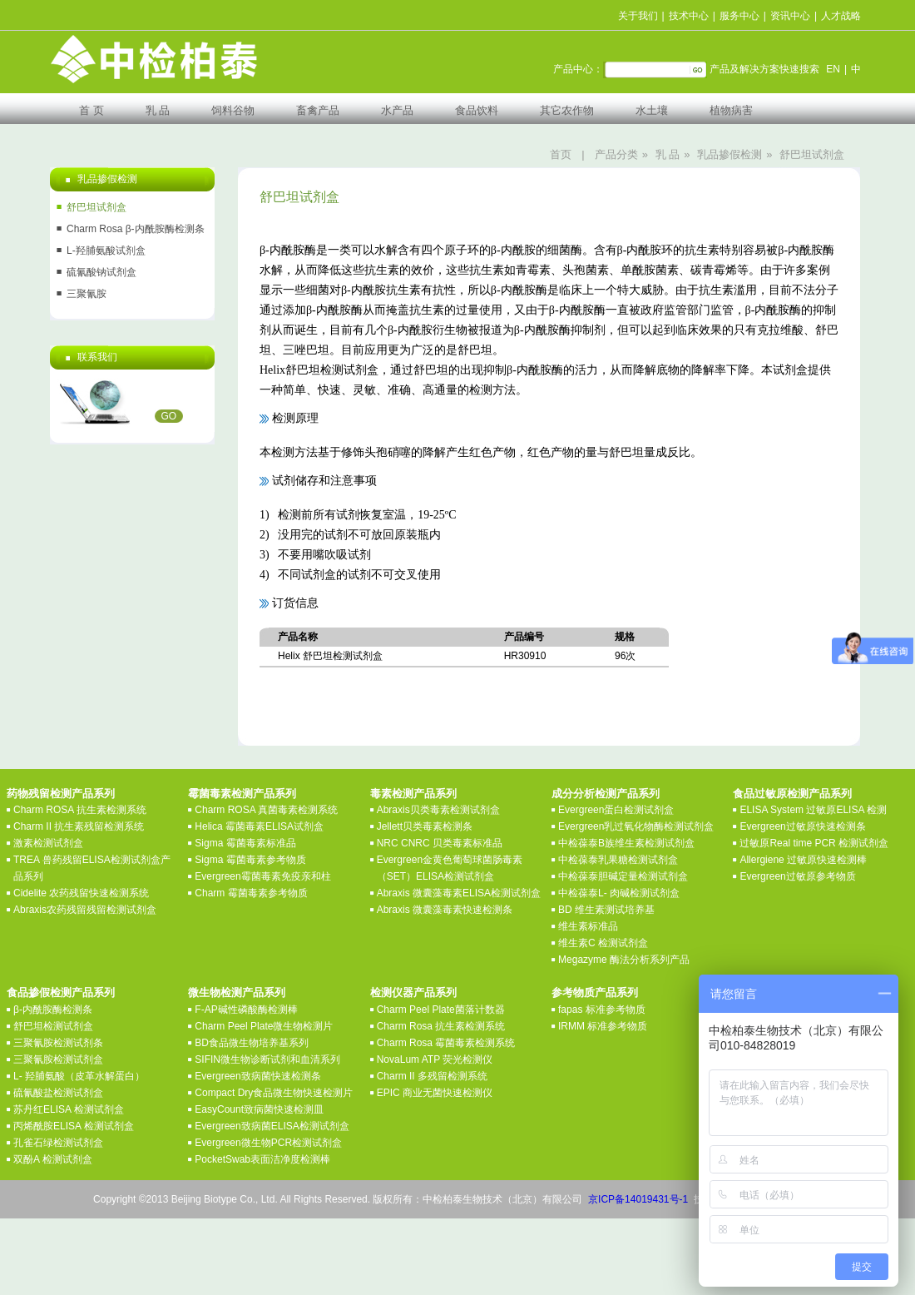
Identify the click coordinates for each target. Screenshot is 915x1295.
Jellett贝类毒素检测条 (424, 826)
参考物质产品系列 (594, 992)
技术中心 (689, 16)
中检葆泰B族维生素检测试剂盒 (626, 843)
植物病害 (731, 110)
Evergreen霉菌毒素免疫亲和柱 (262, 876)
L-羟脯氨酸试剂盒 (106, 250)
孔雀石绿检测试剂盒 (58, 1143)
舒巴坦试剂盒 (811, 154)
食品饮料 (476, 110)
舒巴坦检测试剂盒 (53, 1026)
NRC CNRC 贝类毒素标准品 (439, 843)
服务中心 (739, 16)
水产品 (397, 110)
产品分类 (616, 154)
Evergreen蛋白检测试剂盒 (616, 810)
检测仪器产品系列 (413, 992)
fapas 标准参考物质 (601, 1009)
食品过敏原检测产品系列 (792, 793)
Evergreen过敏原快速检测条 (802, 826)
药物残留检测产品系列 (61, 793)
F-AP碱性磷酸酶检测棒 (246, 1009)
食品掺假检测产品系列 (61, 992)
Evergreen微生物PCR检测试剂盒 (268, 1143)
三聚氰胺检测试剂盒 (58, 1059)
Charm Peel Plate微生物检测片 (264, 1026)
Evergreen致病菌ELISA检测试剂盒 (272, 1126)
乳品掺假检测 (729, 154)
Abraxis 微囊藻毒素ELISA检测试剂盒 (459, 893)
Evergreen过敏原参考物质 (797, 876)
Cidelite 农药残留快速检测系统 (81, 893)
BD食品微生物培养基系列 (252, 1043)
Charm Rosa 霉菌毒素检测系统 (446, 1043)
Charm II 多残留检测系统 (432, 1076)
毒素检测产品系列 (413, 793)
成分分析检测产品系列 (605, 793)
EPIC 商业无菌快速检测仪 (434, 1093)
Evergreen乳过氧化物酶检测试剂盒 (636, 826)
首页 (560, 154)
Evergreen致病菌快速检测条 (257, 1076)
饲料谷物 (233, 110)
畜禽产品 (317, 110)
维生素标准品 (588, 926)
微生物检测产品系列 (236, 992)
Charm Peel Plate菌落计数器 (441, 1009)
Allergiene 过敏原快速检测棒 (803, 860)
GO (169, 416)
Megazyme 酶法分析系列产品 (624, 959)
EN (833, 69)
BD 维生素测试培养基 (606, 909)
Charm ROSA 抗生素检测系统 (79, 810)
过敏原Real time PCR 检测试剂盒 (813, 843)
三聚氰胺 (86, 294)
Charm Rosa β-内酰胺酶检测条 (136, 229)
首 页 (91, 110)
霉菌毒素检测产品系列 (242, 793)
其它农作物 (567, 110)
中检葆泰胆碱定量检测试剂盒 (623, 876)
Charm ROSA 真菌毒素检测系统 (266, 810)
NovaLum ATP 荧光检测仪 (435, 1059)
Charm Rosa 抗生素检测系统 (441, 1026)
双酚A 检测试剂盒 (52, 1159)
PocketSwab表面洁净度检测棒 (262, 1159)
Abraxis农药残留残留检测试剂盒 (84, 909)
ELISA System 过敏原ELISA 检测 (813, 810)
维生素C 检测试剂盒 (603, 943)
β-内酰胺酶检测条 (52, 1009)
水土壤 (652, 110)
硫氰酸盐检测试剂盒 (58, 1093)
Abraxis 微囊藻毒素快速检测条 (444, 909)
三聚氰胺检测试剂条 (58, 1043)
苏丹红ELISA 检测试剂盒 (68, 1109)
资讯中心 (790, 16)
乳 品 (158, 110)
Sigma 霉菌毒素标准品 (245, 843)
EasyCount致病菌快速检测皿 (259, 1109)
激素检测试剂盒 (48, 843)
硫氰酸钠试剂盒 (101, 272)
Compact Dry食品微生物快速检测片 (274, 1093)
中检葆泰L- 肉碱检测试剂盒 (619, 893)
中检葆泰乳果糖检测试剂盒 (618, 860)
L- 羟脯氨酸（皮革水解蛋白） (79, 1076)
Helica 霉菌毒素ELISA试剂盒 (259, 826)
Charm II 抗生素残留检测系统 (78, 826)
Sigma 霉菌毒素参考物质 (250, 860)
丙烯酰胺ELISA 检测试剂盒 (73, 1126)
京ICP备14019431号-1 (638, 1199)
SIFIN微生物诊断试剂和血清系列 (267, 1059)
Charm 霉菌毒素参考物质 (251, 893)
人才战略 (841, 16)
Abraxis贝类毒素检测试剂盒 (438, 810)
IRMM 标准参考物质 (602, 1026)
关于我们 (638, 16)
